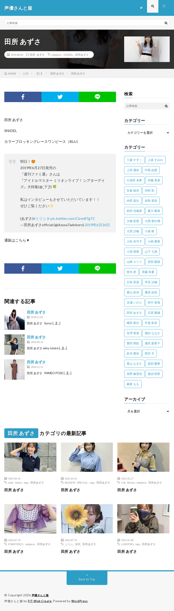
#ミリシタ (41, 218)
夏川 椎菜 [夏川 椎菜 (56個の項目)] (154, 211)
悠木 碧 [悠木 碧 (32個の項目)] (131, 272)
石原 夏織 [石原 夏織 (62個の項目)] (154, 312)
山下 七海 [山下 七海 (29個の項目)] (151, 251)
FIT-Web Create (40, 601)
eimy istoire (15, 482)
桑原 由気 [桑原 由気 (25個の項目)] (151, 292)
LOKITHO (127, 544)
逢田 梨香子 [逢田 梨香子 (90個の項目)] (152, 343)
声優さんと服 (41, 595)
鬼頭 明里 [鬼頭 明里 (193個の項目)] (154, 374)
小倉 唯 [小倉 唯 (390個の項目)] (149, 231)
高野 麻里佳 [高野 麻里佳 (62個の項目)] (134, 374)
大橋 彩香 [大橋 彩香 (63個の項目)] (133, 221)
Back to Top (87, 579)
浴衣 (77, 544)
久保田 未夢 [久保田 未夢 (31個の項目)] (134, 180)
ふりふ (69, 544)
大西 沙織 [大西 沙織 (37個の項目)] (133, 231)
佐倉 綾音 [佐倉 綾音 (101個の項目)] (133, 190)
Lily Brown (128, 482)
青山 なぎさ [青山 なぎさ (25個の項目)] (134, 363)
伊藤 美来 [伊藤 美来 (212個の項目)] (154, 180)
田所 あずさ (37, 54)
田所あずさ (82, 54)
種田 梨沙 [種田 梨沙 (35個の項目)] (133, 323)
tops (26, 482)
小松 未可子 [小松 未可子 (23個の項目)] (134, 241)
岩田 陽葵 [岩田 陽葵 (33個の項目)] (154, 262)
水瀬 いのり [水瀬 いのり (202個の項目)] (134, 302)
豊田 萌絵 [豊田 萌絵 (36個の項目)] (133, 343)
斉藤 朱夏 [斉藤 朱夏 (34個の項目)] (148, 272)
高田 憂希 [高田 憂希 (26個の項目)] (154, 363)
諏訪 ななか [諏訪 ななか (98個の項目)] (152, 333)
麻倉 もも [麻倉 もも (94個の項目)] (133, 384)
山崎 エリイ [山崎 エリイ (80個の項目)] (134, 262)
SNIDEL (68, 54)
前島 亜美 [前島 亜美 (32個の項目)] (151, 200)
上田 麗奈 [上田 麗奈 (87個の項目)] (133, 170)
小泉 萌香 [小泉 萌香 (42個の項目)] (133, 251)
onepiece (56, 54)
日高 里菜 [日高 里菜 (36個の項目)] (133, 282)
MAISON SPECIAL (76, 482)
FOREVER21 (15, 544)
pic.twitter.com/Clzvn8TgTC (73, 218)
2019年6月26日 (97, 225)
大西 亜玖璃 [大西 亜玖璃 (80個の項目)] (152, 221)
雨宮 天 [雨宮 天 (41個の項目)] (149, 353)
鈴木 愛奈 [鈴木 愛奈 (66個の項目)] (133, 353)
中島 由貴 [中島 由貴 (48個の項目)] (151, 170)
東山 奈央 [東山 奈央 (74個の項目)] (133, 292)
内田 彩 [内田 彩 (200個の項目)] (149, 190)
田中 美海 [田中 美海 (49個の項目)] (154, 302)
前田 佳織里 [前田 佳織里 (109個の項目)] (134, 211)
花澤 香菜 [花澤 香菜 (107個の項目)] (133, 333)
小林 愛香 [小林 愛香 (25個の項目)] (154, 241)
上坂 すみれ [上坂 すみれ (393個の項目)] (155, 160)
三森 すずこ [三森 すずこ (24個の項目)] (134, 160)
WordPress (80, 601)
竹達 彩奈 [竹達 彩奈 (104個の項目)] (151, 323)
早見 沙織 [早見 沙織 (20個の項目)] (151, 282)
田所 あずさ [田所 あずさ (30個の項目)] (134, 312)
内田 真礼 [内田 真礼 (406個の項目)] (133, 200)
